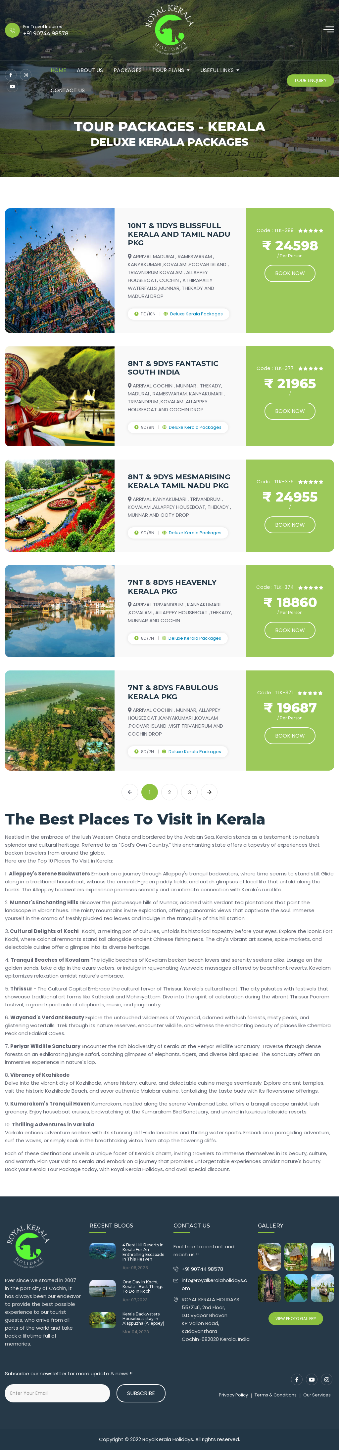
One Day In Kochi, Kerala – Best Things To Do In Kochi (142, 1287)
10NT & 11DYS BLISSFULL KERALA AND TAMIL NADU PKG (179, 234)
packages (128, 70)
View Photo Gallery (295, 1318)
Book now (290, 273)
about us (90, 70)
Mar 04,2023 (135, 1332)
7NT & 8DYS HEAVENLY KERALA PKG (172, 586)
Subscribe (141, 1393)
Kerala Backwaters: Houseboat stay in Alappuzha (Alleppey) (143, 1319)
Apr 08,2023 (135, 1268)
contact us (68, 90)
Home (58, 70)
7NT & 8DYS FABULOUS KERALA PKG (173, 692)
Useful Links (217, 70)
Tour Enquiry (310, 80)
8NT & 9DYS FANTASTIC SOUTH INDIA (173, 368)
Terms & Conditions (276, 1395)
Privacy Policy (233, 1395)
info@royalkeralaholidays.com (214, 1284)
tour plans (168, 70)
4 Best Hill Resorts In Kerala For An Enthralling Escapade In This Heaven (143, 1252)
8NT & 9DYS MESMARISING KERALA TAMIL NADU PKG (179, 481)
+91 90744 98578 (203, 1269)
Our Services (317, 1395)
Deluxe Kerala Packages (196, 314)
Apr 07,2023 (135, 1300)
